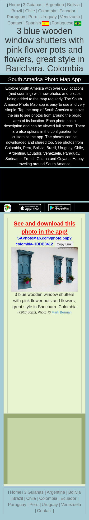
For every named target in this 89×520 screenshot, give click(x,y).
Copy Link (64, 244)
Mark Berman (62, 312)
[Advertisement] (44, 363)
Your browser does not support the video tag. (44, 185)
